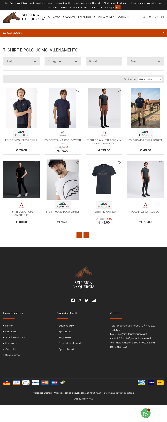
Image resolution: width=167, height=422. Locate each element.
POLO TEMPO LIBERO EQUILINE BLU (21, 141)
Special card (66, 349)
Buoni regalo (66, 325)
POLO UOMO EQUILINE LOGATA (145, 140)
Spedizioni (69, 16)
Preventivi (11, 343)
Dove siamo (12, 355)
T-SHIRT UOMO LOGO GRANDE (62, 211)
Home (9, 325)
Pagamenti (84, 16)
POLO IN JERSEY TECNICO (145, 211)
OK (117, 7)
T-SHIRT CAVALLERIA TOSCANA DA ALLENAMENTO (104, 141)
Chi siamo (54, 16)
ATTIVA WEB (87, 398)
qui (112, 7)
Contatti (123, 16)
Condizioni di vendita (71, 343)
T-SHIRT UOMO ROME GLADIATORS (21, 213)
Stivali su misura (104, 16)
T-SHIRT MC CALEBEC (104, 211)
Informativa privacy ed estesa (119, 393)
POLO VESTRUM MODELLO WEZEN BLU (63, 141)
